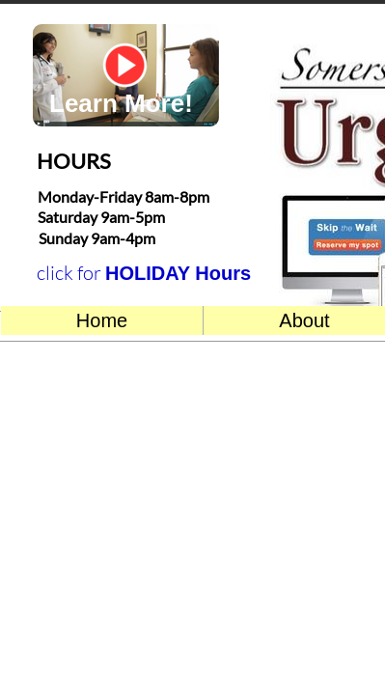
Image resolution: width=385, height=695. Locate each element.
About (304, 320)
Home (101, 320)
